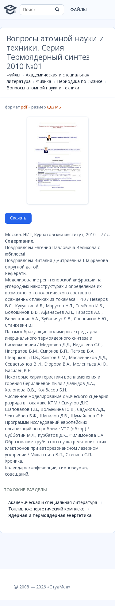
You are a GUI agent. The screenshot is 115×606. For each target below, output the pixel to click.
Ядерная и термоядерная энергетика (50, 515)
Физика (43, 81)
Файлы (78, 9)
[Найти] (57, 9)
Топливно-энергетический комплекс (46, 509)
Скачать (18, 217)
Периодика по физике (79, 81)
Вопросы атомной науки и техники (42, 88)
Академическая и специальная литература (52, 502)
